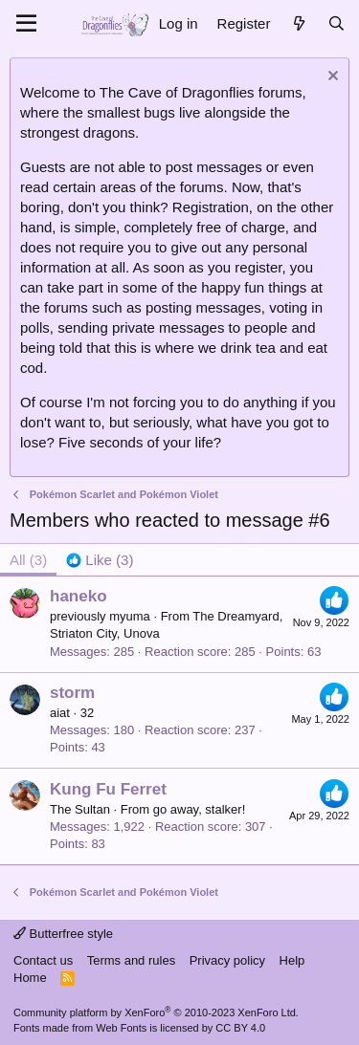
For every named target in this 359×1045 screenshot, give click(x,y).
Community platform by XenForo (156, 1012)
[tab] (99, 560)
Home (30, 977)
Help (292, 960)
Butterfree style (63, 933)
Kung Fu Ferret (108, 789)
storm (72, 693)
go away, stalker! (199, 809)
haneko (78, 596)
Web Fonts (121, 1028)
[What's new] (298, 23)
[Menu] (26, 24)
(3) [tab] (28, 560)
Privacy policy (227, 960)
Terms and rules (131, 960)
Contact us (43, 960)
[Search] (336, 23)
